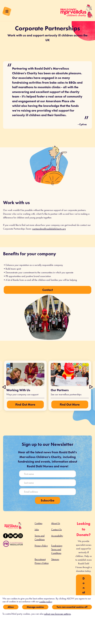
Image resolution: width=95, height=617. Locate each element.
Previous (4, 386)
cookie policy (45, 601)
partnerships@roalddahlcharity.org (49, 228)
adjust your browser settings (57, 613)
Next (90, 386)
